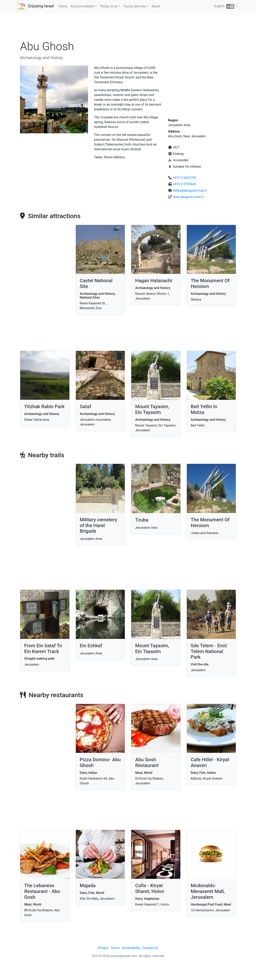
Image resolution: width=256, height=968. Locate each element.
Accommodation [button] (82, 6)
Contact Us (150, 948)
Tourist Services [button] (134, 6)
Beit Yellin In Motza (204, 409)
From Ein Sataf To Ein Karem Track (43, 648)
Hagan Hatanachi (153, 280)
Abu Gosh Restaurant (147, 762)
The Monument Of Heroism (210, 283)
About (156, 6)
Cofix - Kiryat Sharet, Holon (149, 888)
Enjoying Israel (41, 6)
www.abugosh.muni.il (188, 197)
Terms (115, 948)
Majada (88, 885)
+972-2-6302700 (184, 178)
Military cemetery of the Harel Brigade (98, 525)
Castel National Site (96, 283)
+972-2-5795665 (184, 184)
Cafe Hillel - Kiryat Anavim (210, 762)
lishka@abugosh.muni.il (190, 190)
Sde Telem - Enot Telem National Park (209, 651)
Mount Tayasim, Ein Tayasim (152, 409)
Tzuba (141, 520)
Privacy (103, 948)
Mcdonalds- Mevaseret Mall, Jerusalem (208, 891)
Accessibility (131, 948)
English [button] (224, 6)
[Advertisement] (128, 28)
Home (63, 6)
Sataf (85, 406)
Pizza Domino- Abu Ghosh (100, 762)
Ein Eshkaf (91, 645)
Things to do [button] (109, 6)
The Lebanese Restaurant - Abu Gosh (42, 891)
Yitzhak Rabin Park (44, 406)
